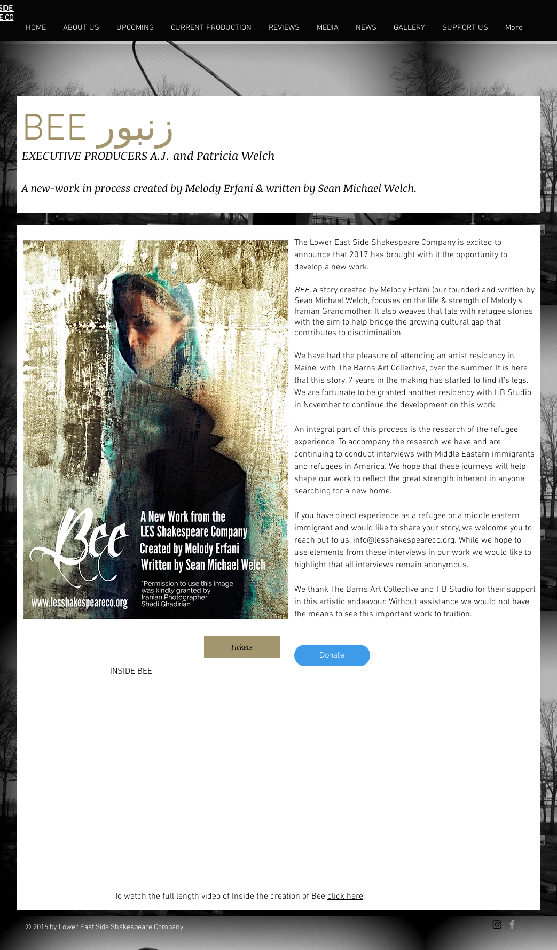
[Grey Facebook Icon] (512, 924)
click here (345, 896)
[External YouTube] (279, 779)
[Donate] (332, 655)
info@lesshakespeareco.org (403, 540)
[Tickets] (242, 647)
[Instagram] (497, 924)
